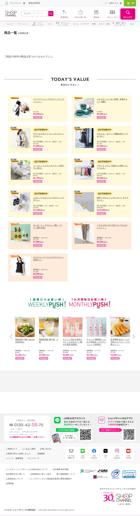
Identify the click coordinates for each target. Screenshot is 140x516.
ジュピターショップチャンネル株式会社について (27, 469)
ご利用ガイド (11, 449)
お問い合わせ (45, 449)
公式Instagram (117, 457)
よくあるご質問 (28, 449)
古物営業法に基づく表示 (40, 474)
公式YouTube (128, 457)
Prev (12, 336)
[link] (129, 474)
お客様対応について (14, 479)
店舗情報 (41, 454)
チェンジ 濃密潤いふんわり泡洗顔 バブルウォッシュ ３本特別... (96, 342)
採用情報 (10, 483)
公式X (105, 457)
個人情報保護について (65, 474)
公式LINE (82, 457)
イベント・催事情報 (14, 458)
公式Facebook (94, 457)
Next (132, 336)
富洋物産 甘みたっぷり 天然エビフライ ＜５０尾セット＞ (120, 342)
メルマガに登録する (71, 457)
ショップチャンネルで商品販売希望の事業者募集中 (50, 479)
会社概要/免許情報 (61, 469)
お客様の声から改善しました (18, 454)
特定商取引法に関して (15, 474)
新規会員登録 (34, 3)
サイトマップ (33, 458)
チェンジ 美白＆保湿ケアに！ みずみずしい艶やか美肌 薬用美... (72, 342)
